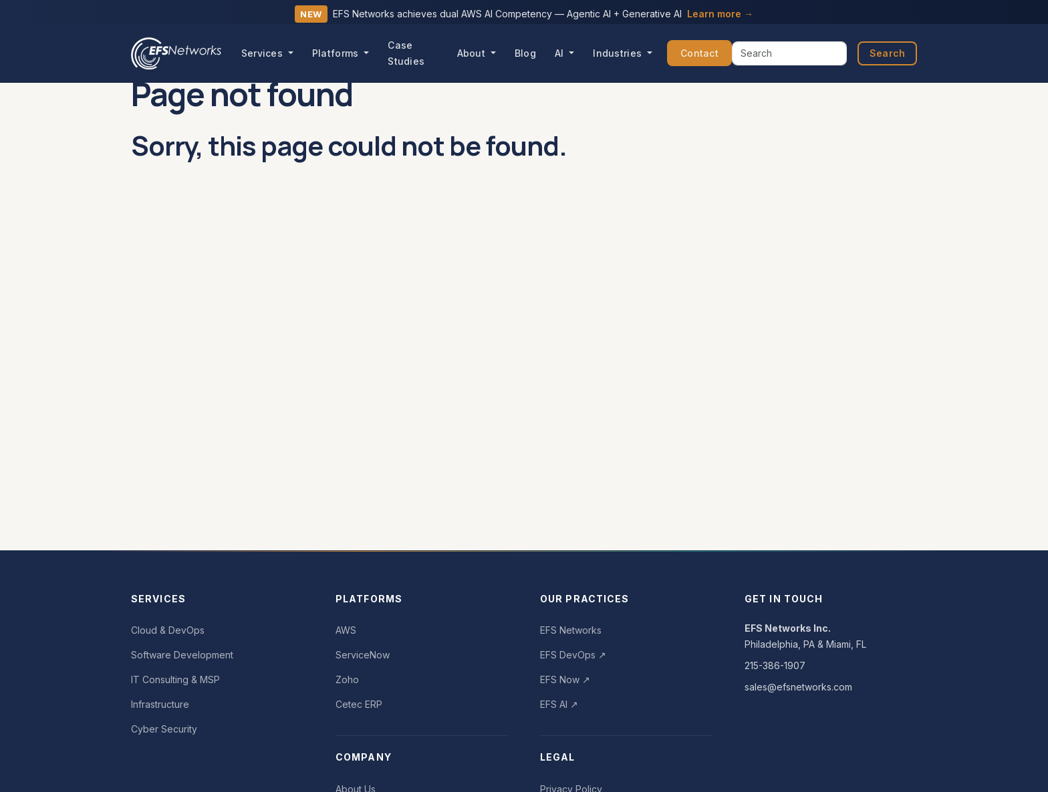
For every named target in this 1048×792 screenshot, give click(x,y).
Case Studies (406, 53)
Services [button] (263, 53)
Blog (525, 53)
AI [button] (561, 53)
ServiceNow (363, 654)
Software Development (182, 654)
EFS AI (559, 704)
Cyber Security (164, 729)
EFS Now (565, 679)
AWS (346, 630)
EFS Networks (571, 630)
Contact (699, 53)
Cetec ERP (359, 704)
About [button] (473, 53)
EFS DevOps (573, 654)
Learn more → (720, 13)
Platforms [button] (337, 53)
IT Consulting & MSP (175, 679)
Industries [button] (618, 53)
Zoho (347, 679)
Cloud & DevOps (168, 630)
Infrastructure (160, 704)
